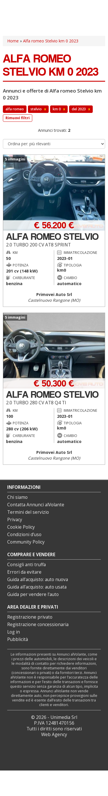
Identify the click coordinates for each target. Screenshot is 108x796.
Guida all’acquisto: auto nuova (37, 580)
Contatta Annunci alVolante (35, 505)
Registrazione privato (29, 617)
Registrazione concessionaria (38, 624)
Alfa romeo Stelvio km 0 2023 (50, 41)
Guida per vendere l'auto (33, 594)
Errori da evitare (24, 572)
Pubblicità (17, 639)
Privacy (14, 520)
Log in (13, 632)
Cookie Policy (21, 527)
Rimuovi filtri (17, 117)
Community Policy (26, 542)
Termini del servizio (28, 512)
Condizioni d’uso (24, 535)
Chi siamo (17, 497)
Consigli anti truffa (26, 565)
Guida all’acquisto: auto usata (37, 587)
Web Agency (54, 735)
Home (13, 41)
